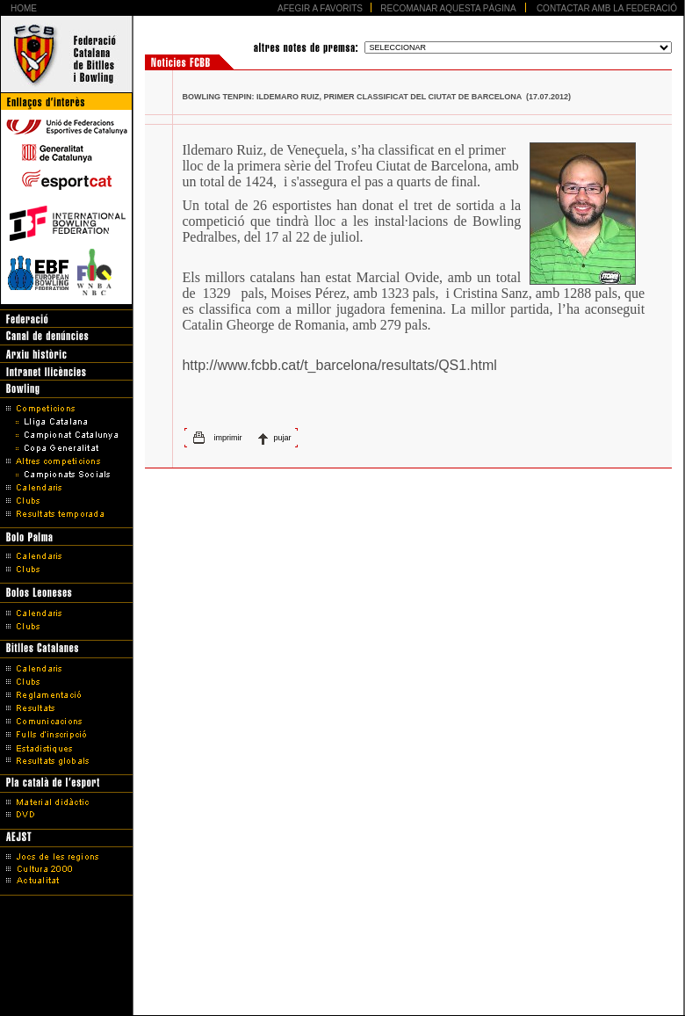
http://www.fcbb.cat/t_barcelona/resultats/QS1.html (339, 365)
